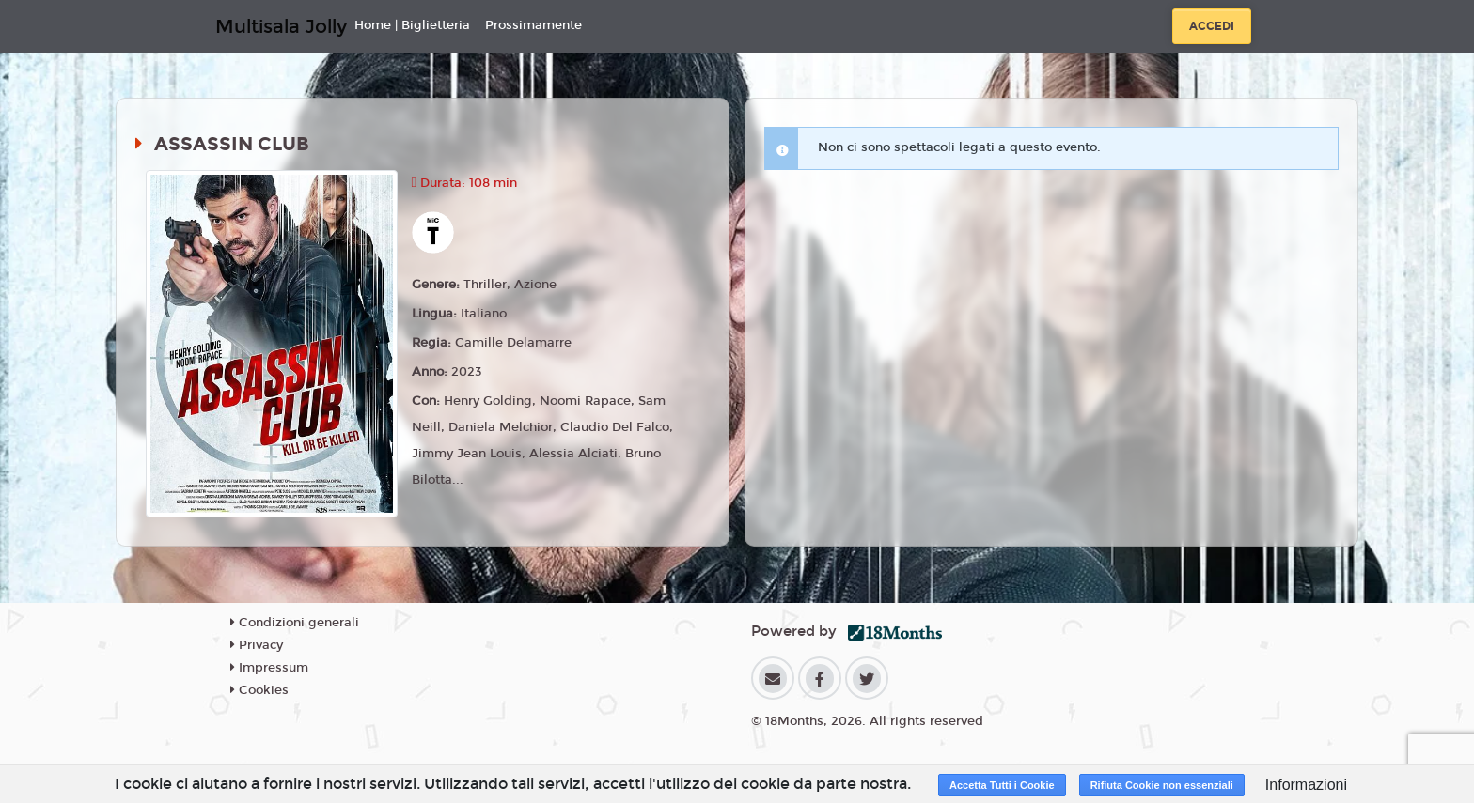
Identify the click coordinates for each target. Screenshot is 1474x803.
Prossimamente (533, 25)
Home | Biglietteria (412, 25)
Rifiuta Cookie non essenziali (1161, 785)
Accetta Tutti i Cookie (1002, 785)
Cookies (259, 690)
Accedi (1211, 26)
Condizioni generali (294, 622)
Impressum (269, 667)
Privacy (256, 645)
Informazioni (1306, 785)
